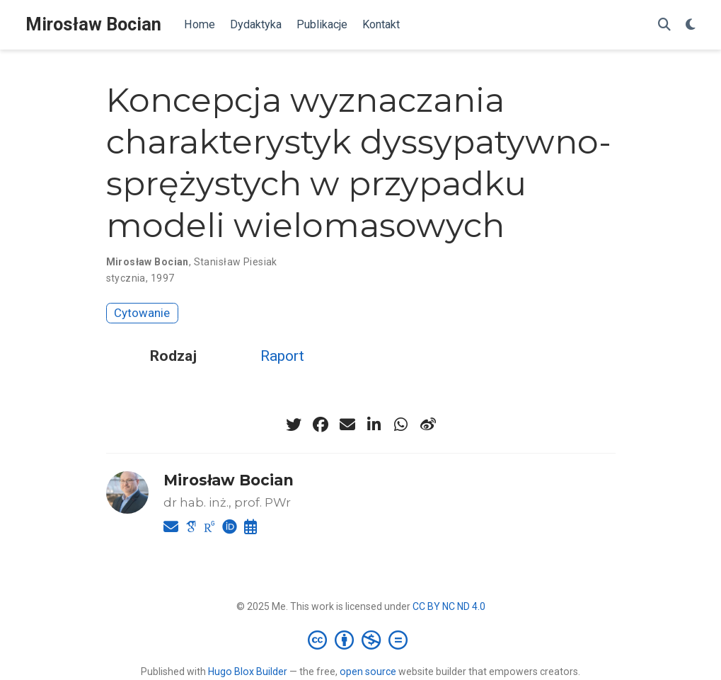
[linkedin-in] (374, 424)
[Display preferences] (691, 25)
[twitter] (293, 424)
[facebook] (320, 424)
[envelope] (347, 424)
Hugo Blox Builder (247, 671)
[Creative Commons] (360, 639)
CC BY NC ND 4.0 (449, 606)
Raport (282, 355)
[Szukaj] (664, 25)
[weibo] (428, 424)
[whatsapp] (401, 424)
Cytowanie (142, 313)
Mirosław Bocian (93, 24)
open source (368, 671)
